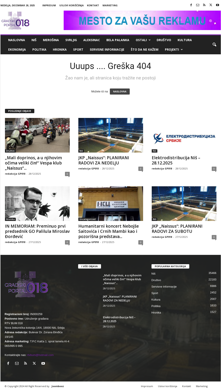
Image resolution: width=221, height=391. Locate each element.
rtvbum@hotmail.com (40, 355)
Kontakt (93, 5)
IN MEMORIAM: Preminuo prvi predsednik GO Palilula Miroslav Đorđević (37, 231)
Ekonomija (17, 49)
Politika (39, 49)
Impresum (49, 5)
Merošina (51, 40)
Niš (34, 40)
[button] (214, 45)
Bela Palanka (117, 40)
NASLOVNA (119, 91)
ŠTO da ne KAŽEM (144, 49)
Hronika (60, 49)
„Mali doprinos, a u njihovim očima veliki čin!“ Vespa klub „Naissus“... (33, 163)
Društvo (164, 40)
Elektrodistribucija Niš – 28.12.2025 (176, 160)
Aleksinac (91, 40)
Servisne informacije (107, 49)
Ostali (143, 40)
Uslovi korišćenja (71, 5)
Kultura (185, 40)
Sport (78, 49)
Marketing (110, 5)
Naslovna (16, 40)
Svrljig (71, 40)
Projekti (174, 49)
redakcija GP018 (15, 173)
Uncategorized (87, 219)
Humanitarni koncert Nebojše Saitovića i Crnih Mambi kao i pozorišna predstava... (108, 231)
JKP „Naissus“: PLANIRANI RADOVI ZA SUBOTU (177, 228)
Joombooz (58, 386)
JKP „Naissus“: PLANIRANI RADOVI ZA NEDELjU (103, 160)
